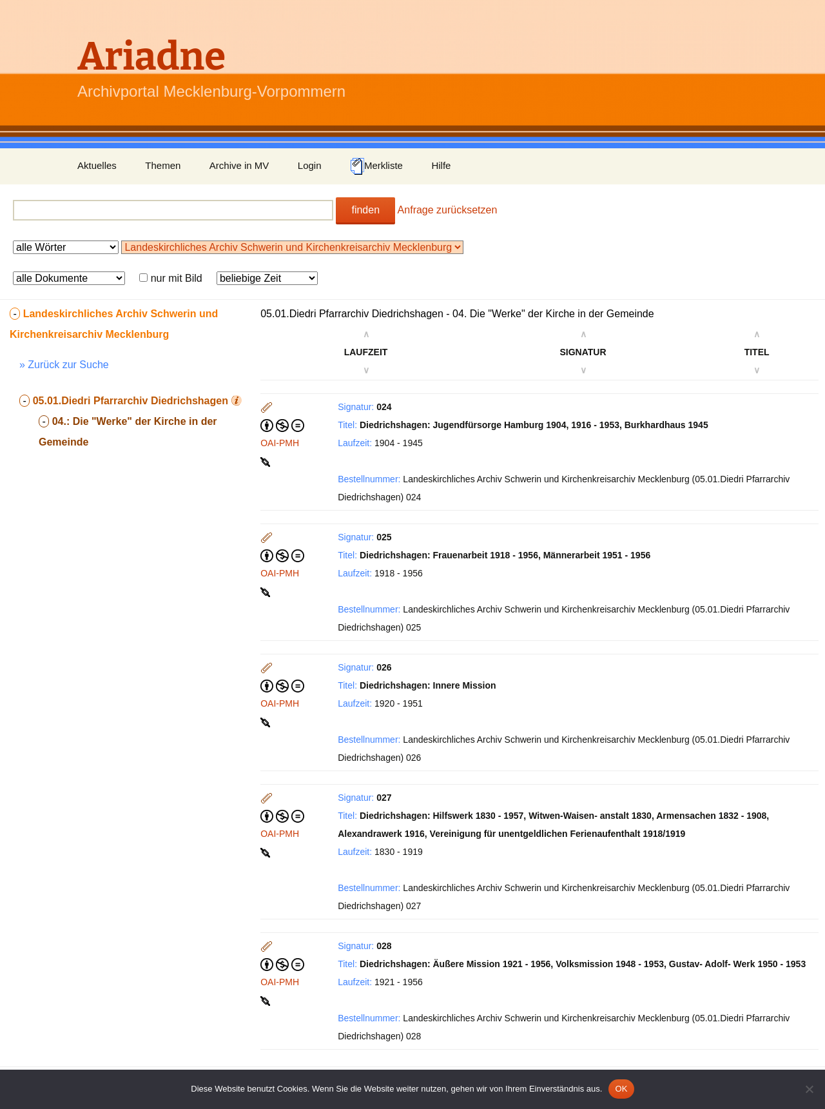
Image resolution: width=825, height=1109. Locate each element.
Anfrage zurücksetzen (448, 209)
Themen (162, 165)
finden (365, 209)
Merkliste (376, 166)
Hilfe (441, 165)
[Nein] (808, 1089)
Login (310, 165)
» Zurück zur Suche (64, 364)
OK (621, 1089)
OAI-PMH (279, 443)
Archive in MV (239, 165)
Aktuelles (97, 165)
